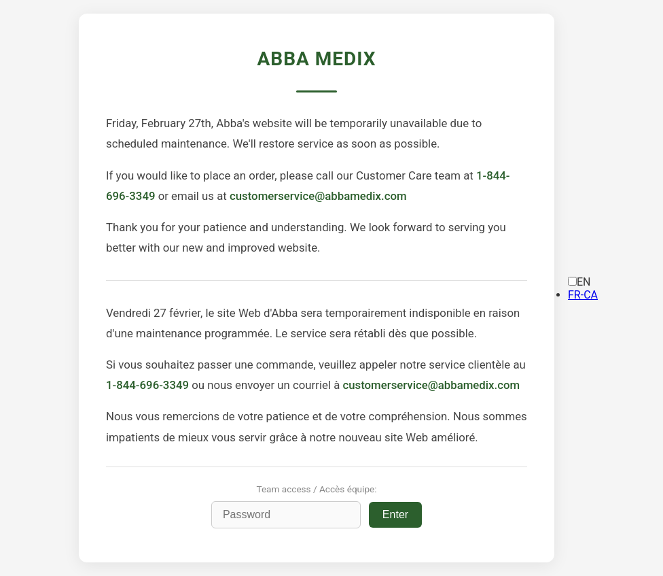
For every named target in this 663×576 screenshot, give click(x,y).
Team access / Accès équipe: (316, 489)
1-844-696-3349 (147, 385)
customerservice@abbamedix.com (318, 196)
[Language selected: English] (583, 288)
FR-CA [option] (583, 294)
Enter (395, 514)
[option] (583, 294)
